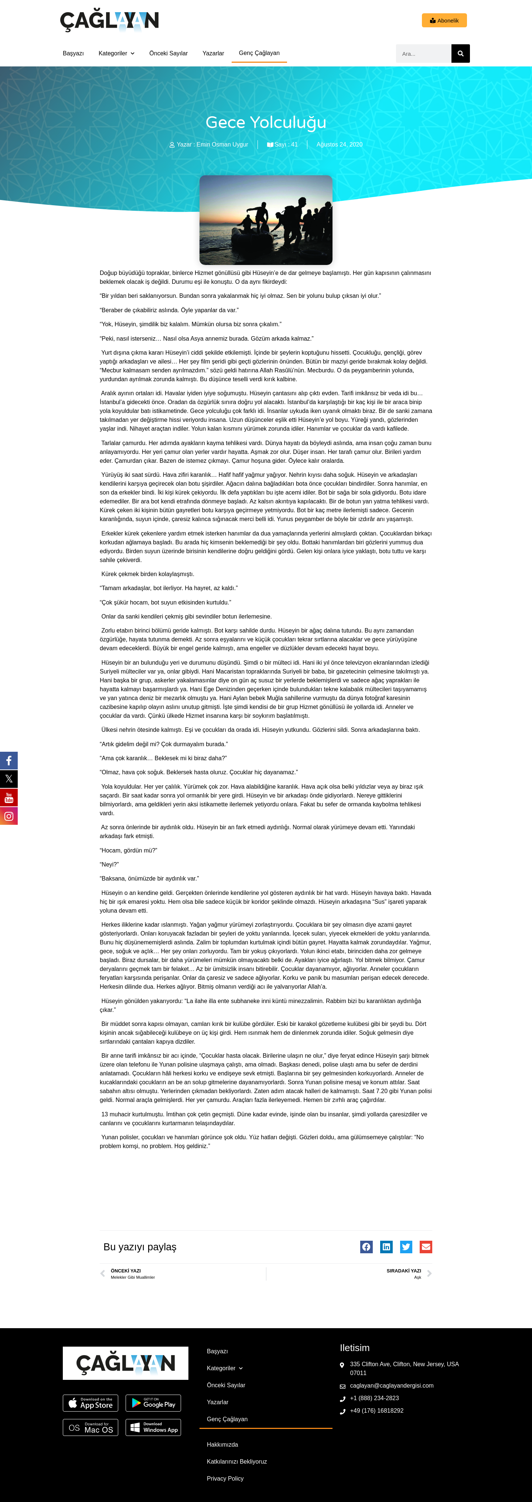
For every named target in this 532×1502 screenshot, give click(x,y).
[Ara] (460, 53)
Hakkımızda (222, 1444)
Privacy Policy (225, 1478)
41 (294, 144)
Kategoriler (116, 53)
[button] (366, 1247)
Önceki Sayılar (168, 53)
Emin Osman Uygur (222, 144)
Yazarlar (213, 53)
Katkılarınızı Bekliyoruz (237, 1461)
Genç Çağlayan (259, 53)
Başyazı (73, 53)
